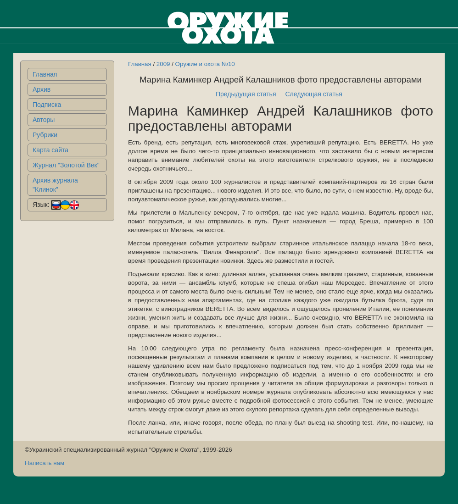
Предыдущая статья (246, 94)
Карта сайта (50, 150)
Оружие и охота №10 (205, 64)
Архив (41, 89)
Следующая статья (313, 94)
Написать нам (44, 463)
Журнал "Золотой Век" (66, 165)
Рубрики (45, 134)
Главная (45, 74)
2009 (163, 64)
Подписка (47, 104)
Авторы (44, 119)
